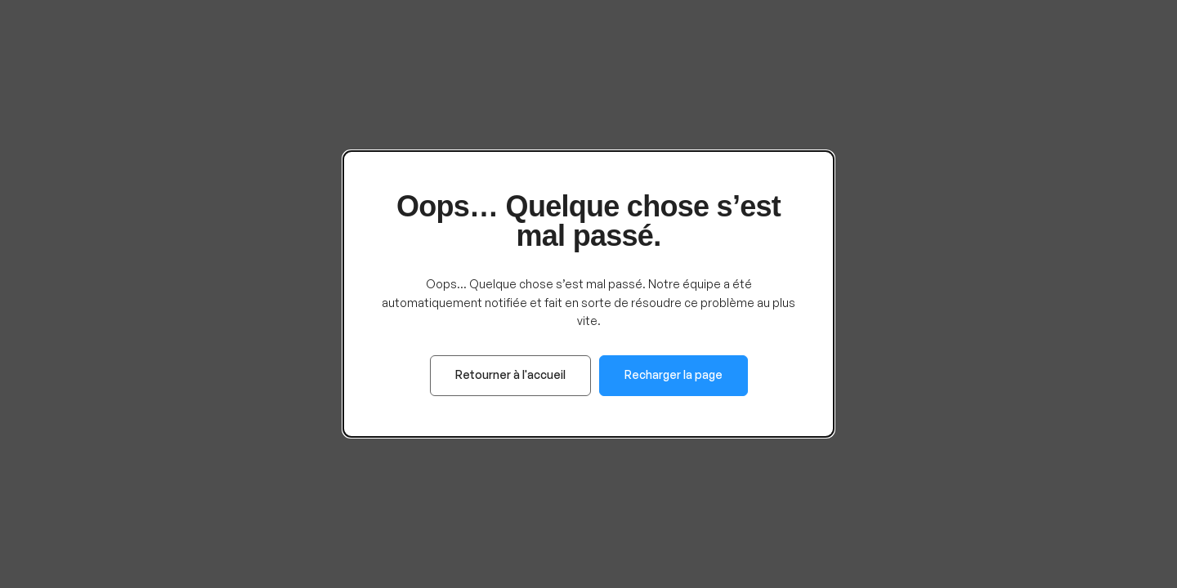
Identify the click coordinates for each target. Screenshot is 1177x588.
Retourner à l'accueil (510, 374)
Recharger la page (673, 374)
